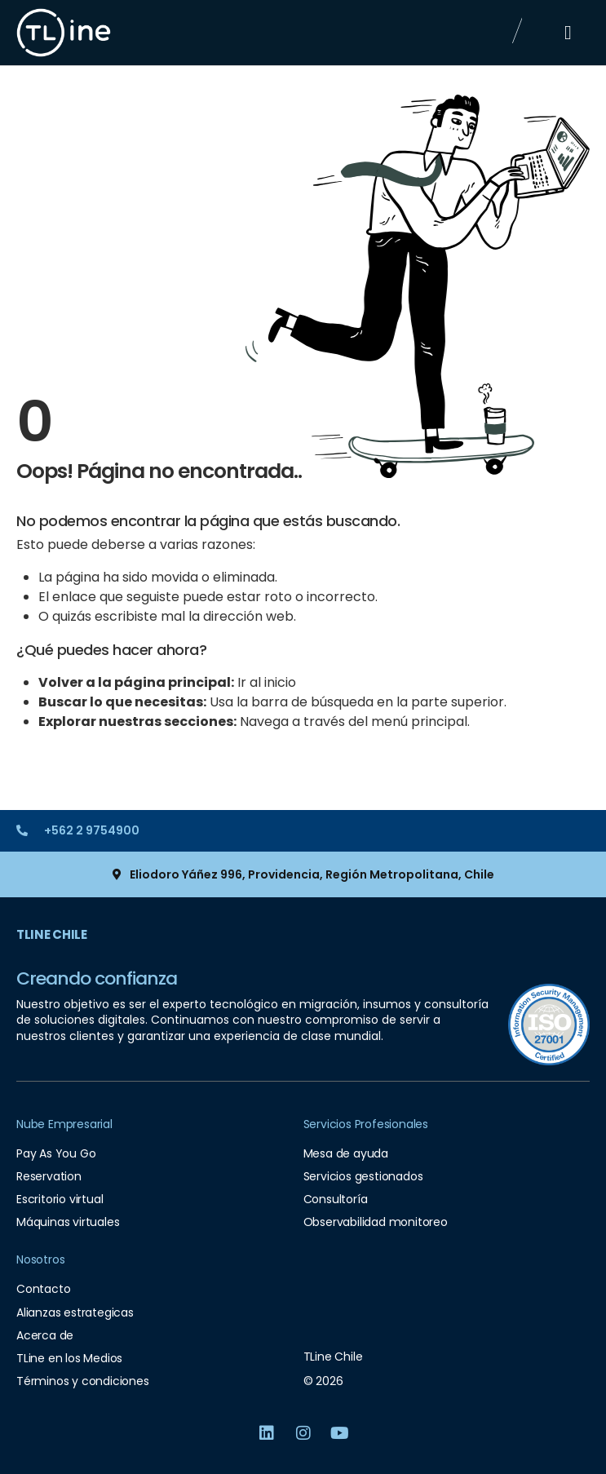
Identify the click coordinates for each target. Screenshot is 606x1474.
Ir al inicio (266, 682)
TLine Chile (51, 934)
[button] (568, 32)
